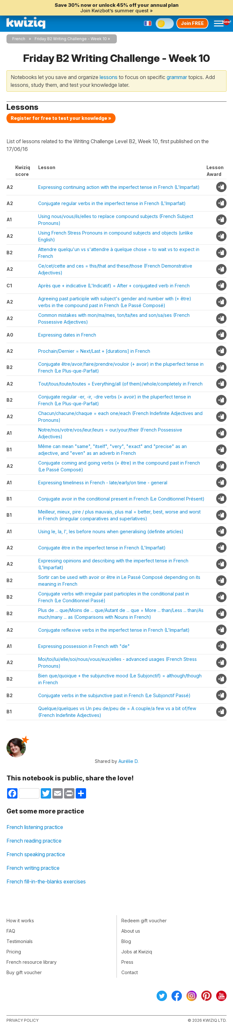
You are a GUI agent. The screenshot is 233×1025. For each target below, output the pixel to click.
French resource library (31, 962)
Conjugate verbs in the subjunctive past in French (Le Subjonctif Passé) (114, 695)
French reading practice (33, 840)
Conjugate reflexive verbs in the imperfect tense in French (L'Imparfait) (114, 630)
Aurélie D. (128, 761)
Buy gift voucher (24, 972)
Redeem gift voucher (144, 920)
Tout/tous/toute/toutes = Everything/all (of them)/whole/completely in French (120, 383)
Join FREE (192, 23)
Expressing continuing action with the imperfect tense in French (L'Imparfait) (119, 187)
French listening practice (34, 827)
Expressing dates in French (67, 335)
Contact (129, 972)
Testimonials (19, 941)
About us (130, 931)
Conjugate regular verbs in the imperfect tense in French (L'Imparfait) (112, 203)
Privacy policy (22, 1020)
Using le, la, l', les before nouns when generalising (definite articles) (110, 531)
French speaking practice (35, 854)
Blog (126, 941)
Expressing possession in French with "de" (84, 646)
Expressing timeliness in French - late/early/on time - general (102, 482)
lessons (108, 77)
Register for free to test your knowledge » (61, 118)
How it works (20, 920)
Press (127, 962)
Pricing (13, 951)
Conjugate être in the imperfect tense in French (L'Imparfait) (102, 547)
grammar (177, 77)
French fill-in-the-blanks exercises (46, 881)
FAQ (10, 931)
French (18, 38)
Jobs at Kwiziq (136, 951)
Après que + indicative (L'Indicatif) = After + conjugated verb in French (114, 285)
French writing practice (33, 868)
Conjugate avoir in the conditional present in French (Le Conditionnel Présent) (121, 498)
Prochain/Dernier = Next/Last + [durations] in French (94, 351)
